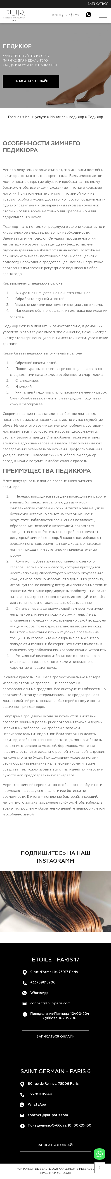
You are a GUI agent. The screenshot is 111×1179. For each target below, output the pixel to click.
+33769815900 (43, 982)
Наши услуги (35, 117)
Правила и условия (55, 1173)
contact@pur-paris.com (50, 1003)
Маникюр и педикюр (67, 117)
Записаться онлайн (31, 81)
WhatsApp (39, 993)
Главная (14, 117)
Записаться (98, 3)
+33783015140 (40, 1094)
